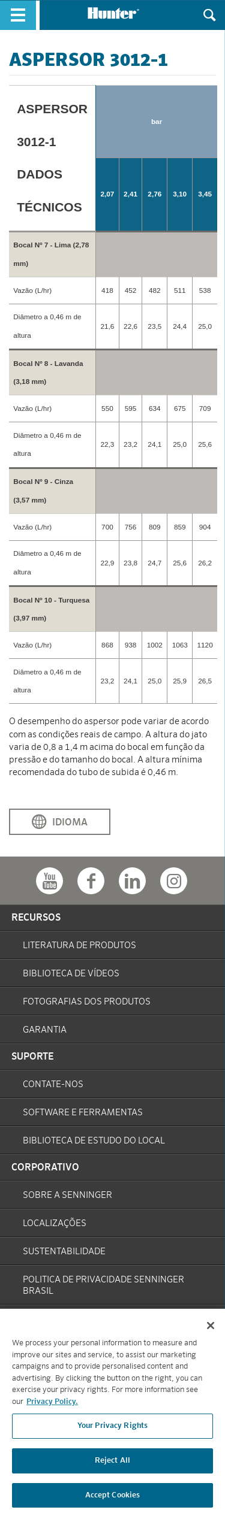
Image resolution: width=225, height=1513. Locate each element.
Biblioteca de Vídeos (71, 973)
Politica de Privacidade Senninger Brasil (103, 1285)
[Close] (210, 1331)
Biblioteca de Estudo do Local (94, 1140)
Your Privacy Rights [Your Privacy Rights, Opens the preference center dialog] (112, 1432)
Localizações (54, 1223)
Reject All (112, 1466)
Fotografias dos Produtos (87, 1001)
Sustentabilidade (64, 1251)
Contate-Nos (53, 1084)
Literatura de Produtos (79, 945)
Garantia (45, 1029)
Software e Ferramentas (83, 1112)
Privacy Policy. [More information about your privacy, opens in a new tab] (52, 1408)
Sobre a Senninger (67, 1195)
